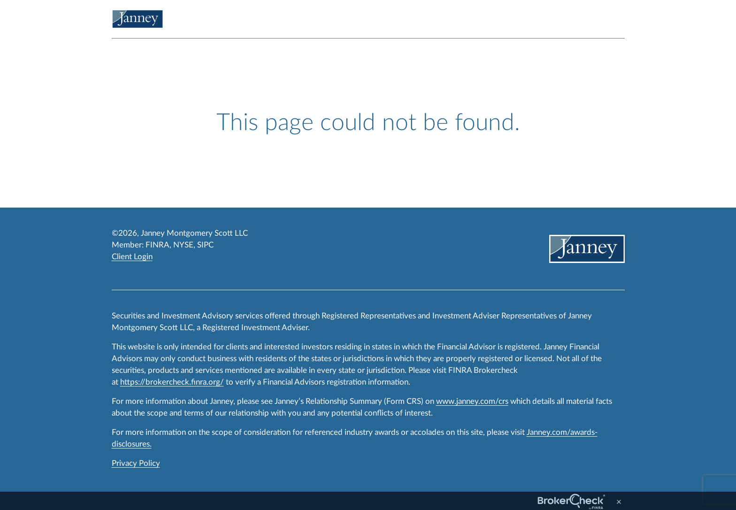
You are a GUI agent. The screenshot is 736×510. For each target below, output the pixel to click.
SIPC (205, 245)
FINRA (157, 245)
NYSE (183, 245)
